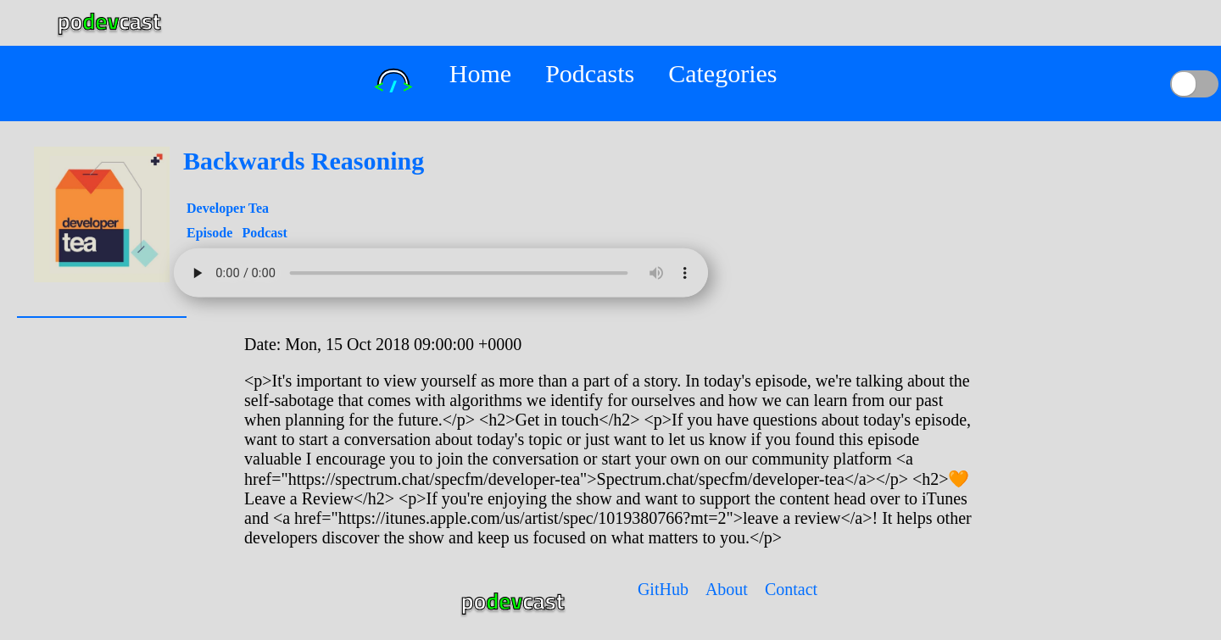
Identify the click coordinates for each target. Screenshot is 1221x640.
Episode (211, 232)
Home (480, 73)
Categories (722, 73)
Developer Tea (228, 208)
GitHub (663, 589)
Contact (791, 589)
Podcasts (589, 73)
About (726, 589)
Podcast (264, 232)
